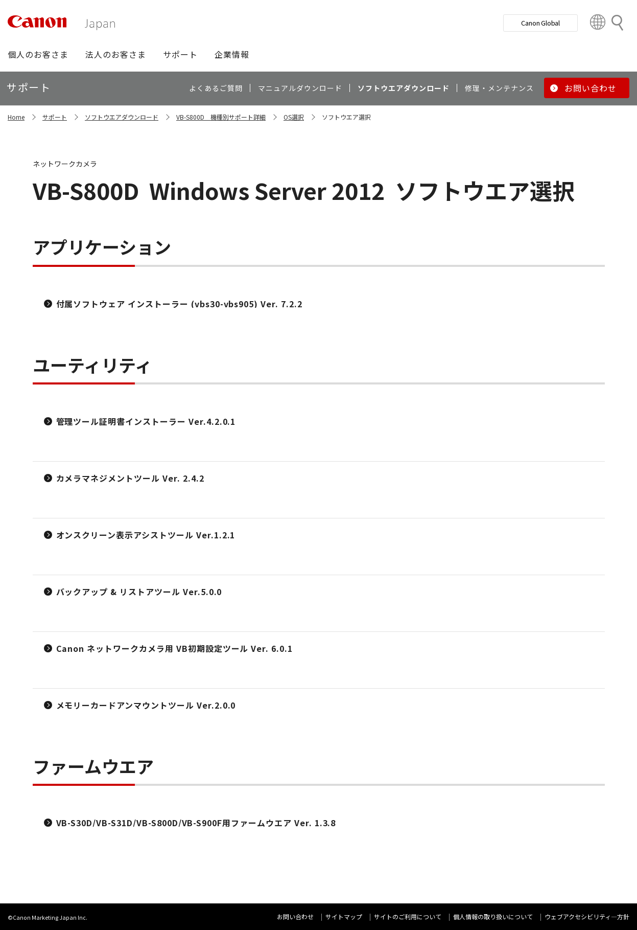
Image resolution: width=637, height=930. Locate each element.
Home (16, 116)
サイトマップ (343, 916)
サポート (54, 116)
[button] (38, 54)
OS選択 (294, 116)
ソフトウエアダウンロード (121, 116)
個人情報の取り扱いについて (493, 916)
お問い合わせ (295, 916)
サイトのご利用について (407, 916)
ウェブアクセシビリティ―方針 (587, 916)
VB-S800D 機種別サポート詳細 (221, 116)
